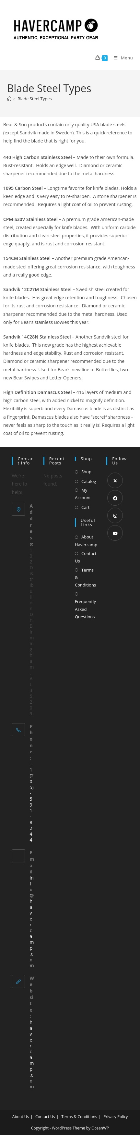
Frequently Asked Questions (85, 609)
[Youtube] (115, 533)
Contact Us (86, 557)
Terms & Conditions (85, 577)
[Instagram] (115, 515)
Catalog (88, 481)
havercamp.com (32, 1054)
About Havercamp (86, 540)
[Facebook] (115, 498)
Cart (85, 507)
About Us (20, 1116)
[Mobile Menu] (121, 58)
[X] (115, 480)
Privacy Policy (115, 1116)
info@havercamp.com (32, 921)
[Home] (9, 99)
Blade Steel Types (35, 99)
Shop (86, 472)
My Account (83, 493)
